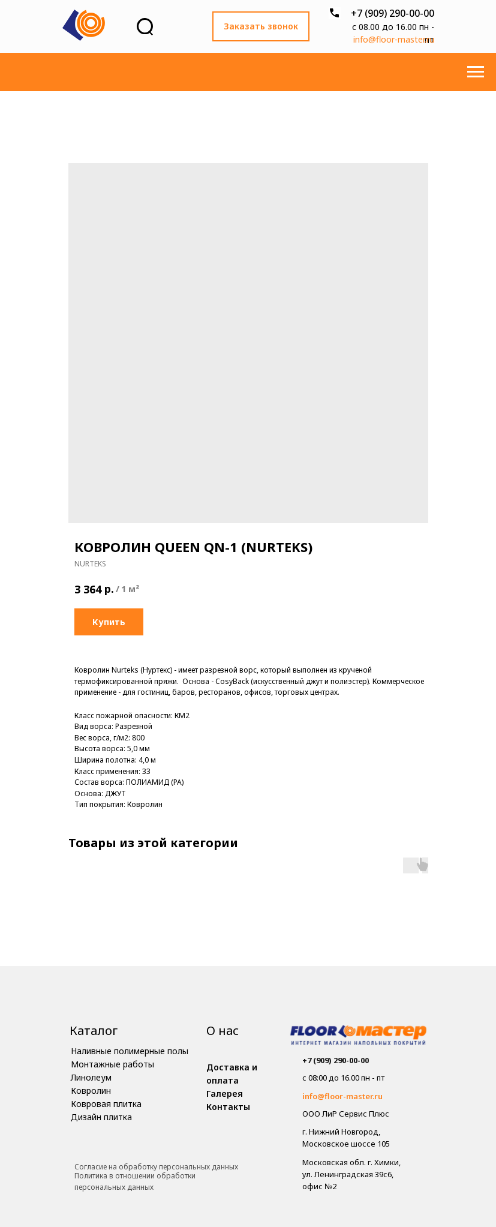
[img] (358, 1036)
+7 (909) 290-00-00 (392, 13)
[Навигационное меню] (475, 72)
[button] (260, 26)
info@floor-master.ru (393, 39)
